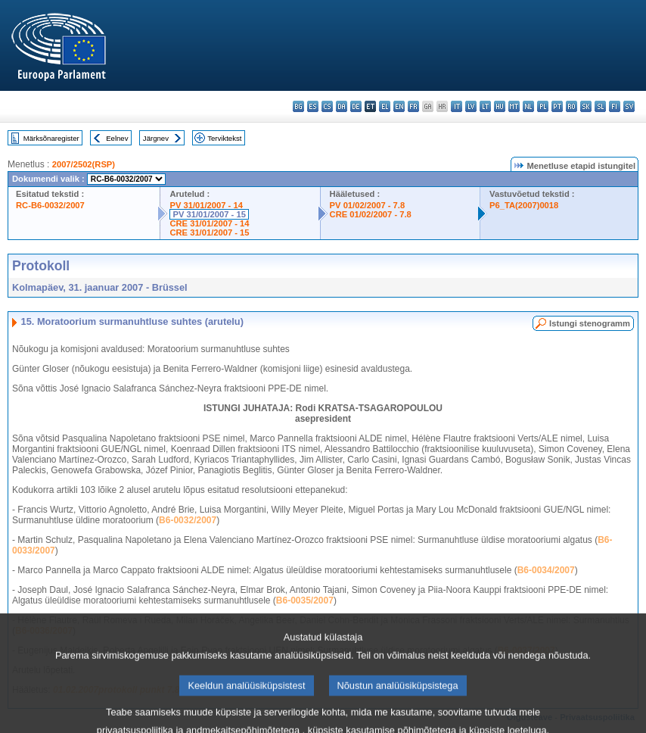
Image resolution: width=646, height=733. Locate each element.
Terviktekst (224, 138)
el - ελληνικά (384, 106)
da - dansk (341, 106)
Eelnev (117, 138)
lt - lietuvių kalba (485, 106)
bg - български (298, 106)
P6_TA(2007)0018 (523, 205)
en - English (399, 106)
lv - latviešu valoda (471, 106)
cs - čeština (327, 106)
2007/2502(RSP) (83, 164)
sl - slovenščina (600, 106)
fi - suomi (614, 106)
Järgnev (156, 138)
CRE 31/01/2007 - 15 (209, 232)
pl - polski (542, 106)
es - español (312, 106)
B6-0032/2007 (187, 520)
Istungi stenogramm (589, 323)
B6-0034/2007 (546, 570)
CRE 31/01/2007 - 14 (209, 223)
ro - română (571, 106)
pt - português (557, 106)
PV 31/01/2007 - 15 (208, 214)
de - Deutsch (356, 106)
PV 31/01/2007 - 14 (205, 205)
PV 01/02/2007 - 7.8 (367, 205)
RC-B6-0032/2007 (50, 205)
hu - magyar (499, 106)
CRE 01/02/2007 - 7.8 (371, 214)
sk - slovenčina (586, 106)
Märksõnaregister (51, 138)
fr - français (413, 106)
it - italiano (456, 106)
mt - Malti (514, 106)
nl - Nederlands (528, 106)
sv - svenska (629, 106)
